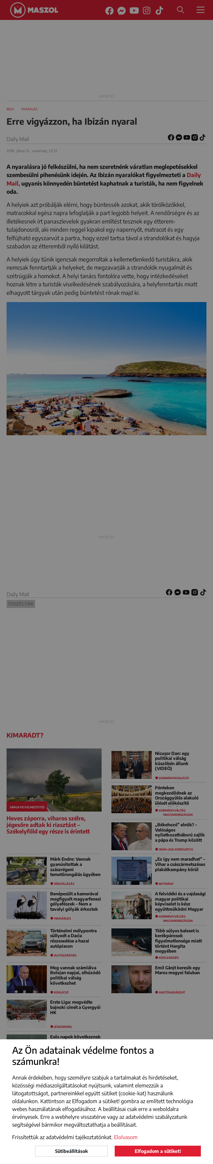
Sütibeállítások (71, 1151)
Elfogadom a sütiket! (158, 1151)
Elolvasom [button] (126, 1137)
